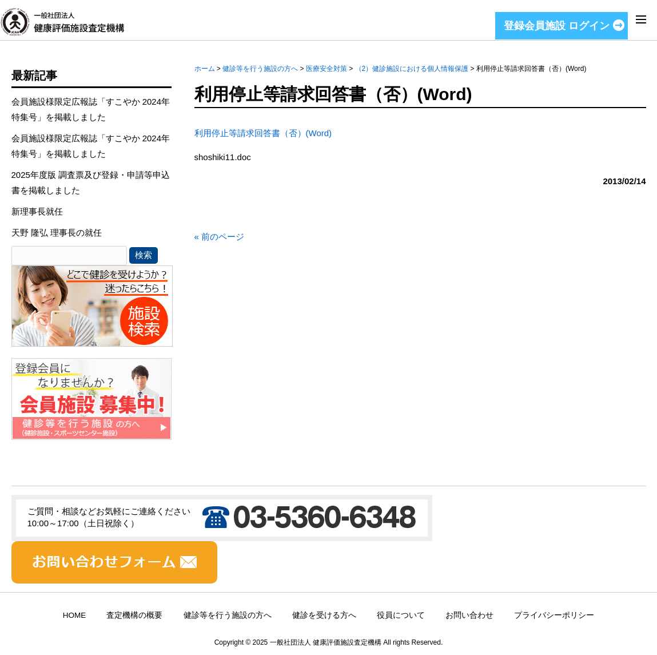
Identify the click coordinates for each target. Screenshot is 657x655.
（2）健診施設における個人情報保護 (412, 69)
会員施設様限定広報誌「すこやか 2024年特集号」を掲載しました (90, 109)
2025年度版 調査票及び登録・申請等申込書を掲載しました (90, 182)
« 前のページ (219, 236)
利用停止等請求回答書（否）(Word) (263, 133)
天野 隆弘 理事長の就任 (56, 232)
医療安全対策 (326, 69)
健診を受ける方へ (324, 615)
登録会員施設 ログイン (557, 25)
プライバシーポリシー (554, 615)
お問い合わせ (469, 615)
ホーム (204, 69)
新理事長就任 (37, 211)
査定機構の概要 (134, 615)
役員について (401, 615)
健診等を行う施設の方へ (260, 69)
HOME (74, 615)
